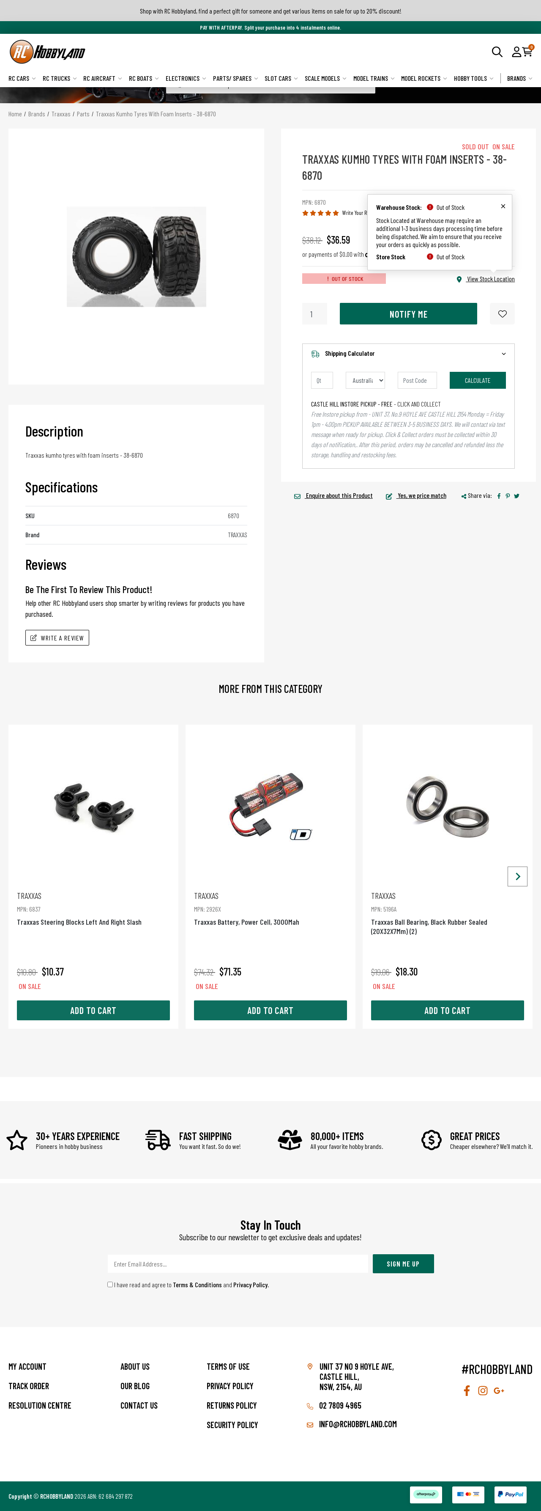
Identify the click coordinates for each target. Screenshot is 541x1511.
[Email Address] (238, 1263)
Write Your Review (360, 212)
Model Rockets (424, 78)
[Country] (365, 380)
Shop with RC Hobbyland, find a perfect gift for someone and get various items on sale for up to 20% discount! (271, 11)
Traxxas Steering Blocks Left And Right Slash (93, 908)
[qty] (322, 380)
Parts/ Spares (235, 78)
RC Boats (144, 78)
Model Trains (374, 78)
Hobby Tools (474, 78)
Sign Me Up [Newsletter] (403, 1263)
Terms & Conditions (197, 1284)
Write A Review (57, 638)
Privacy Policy (250, 1284)
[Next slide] (517, 877)
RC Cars (22, 78)
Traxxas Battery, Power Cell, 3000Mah (270, 908)
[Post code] (417, 380)
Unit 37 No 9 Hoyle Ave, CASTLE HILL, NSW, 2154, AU (357, 1376)
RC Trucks (60, 78)
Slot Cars (281, 78)
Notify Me (409, 313)
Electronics (186, 78)
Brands (520, 78)
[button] (516, 51)
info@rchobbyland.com (352, 1424)
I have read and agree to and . (188, 1284)
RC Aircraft (102, 78)
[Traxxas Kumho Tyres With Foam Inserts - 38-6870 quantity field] (314, 313)
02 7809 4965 (334, 1405)
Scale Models (326, 78)
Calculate (478, 380)
